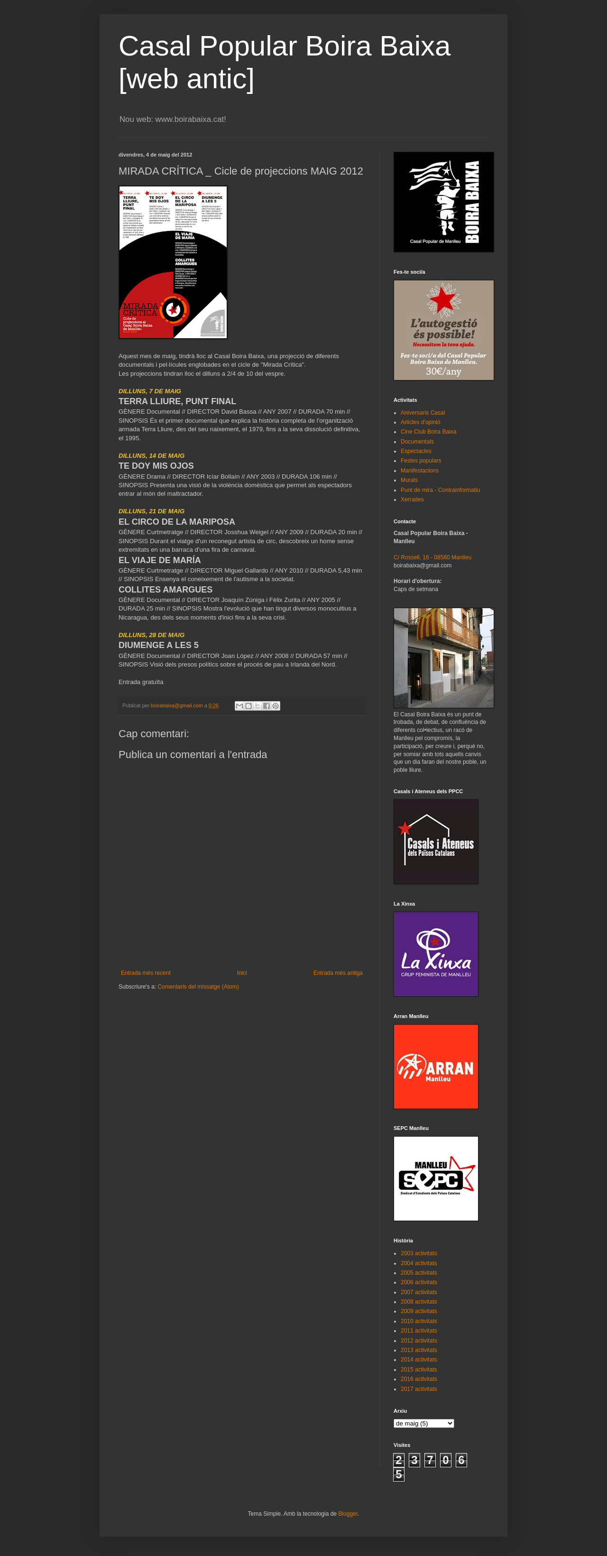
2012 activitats (419, 1340)
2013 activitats (419, 1350)
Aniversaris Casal (423, 412)
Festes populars (421, 460)
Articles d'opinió (421, 422)
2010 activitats (419, 1321)
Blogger (348, 1513)
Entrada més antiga (338, 973)
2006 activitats (419, 1282)
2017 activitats (419, 1389)
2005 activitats (419, 1272)
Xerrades (412, 499)
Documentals (417, 441)
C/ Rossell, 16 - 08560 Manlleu (432, 557)
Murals (409, 480)
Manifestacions (420, 470)
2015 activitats (419, 1369)
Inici (242, 973)
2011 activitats (419, 1330)
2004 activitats (419, 1263)
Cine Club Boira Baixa (428, 431)
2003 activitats (419, 1253)
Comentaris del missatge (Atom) (198, 986)
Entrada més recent (146, 973)
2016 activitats (419, 1379)
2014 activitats (419, 1359)
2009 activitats (419, 1311)
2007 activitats (419, 1292)
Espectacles (416, 451)
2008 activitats (419, 1301)
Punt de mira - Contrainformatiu (440, 490)
